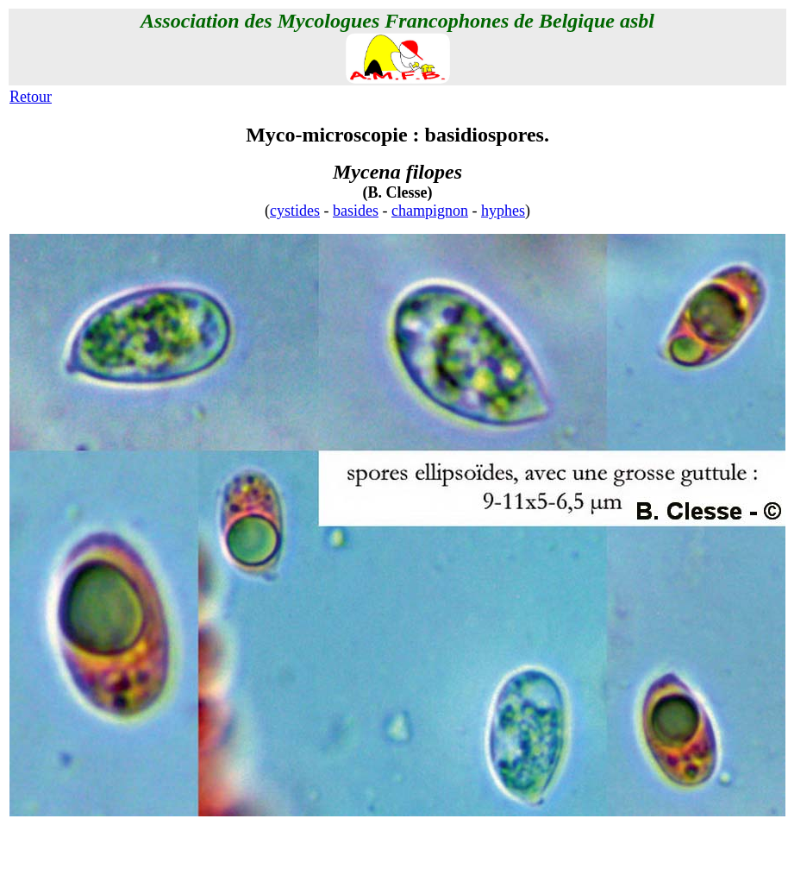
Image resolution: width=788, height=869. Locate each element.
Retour (30, 96)
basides (355, 210)
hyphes (503, 210)
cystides (295, 210)
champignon (429, 210)
